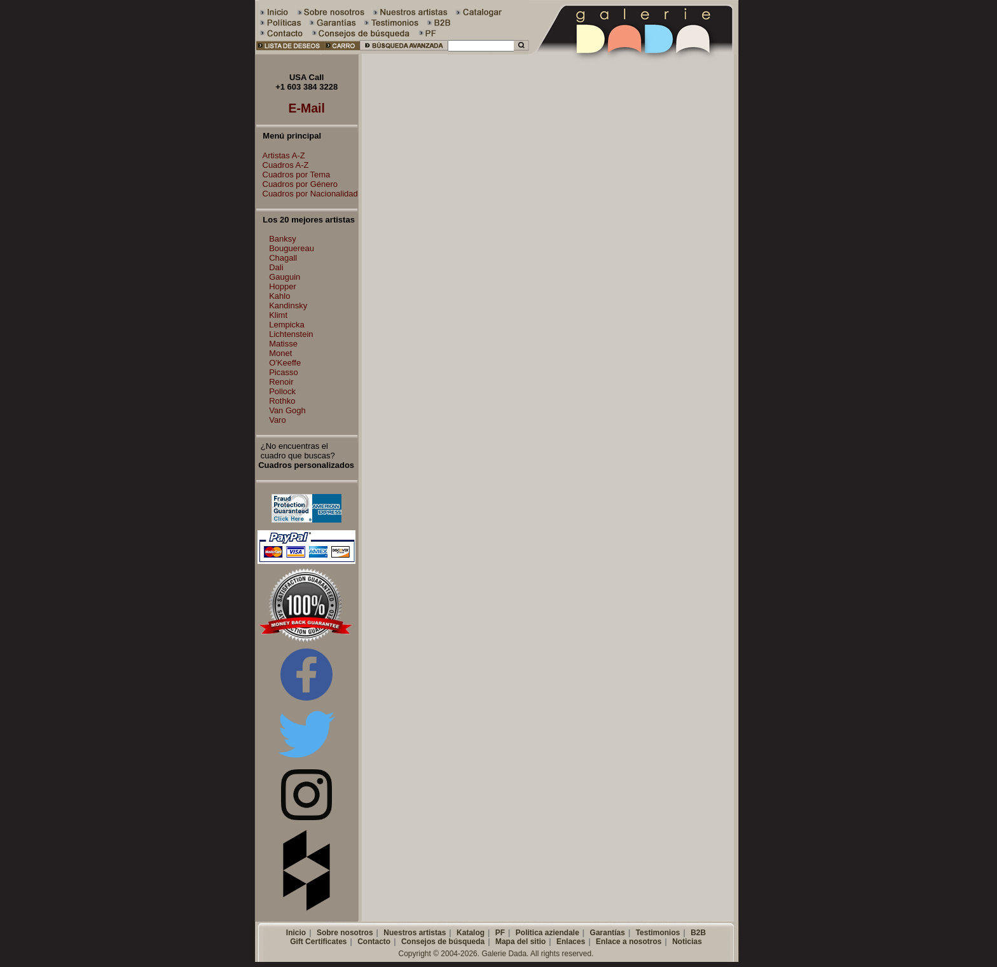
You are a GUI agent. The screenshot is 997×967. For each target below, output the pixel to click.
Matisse (283, 343)
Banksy (282, 238)
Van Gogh (287, 410)
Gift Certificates (318, 941)
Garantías (607, 932)
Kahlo (279, 296)
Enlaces (570, 941)
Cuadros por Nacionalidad (307, 193)
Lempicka (287, 324)
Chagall (283, 258)
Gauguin (284, 277)
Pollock (282, 391)
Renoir (281, 382)
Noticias (687, 941)
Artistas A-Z (280, 155)
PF (500, 932)
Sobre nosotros (345, 932)
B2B (698, 932)
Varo (277, 420)
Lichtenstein (291, 334)
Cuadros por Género (297, 184)
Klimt (278, 315)
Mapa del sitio (520, 941)
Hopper (282, 286)
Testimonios (658, 932)
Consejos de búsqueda (443, 941)
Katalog (471, 932)
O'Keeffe (285, 362)
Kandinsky (288, 305)
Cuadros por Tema (293, 174)
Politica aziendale (547, 932)
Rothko (282, 401)
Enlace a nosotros (628, 941)
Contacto (373, 941)
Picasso (283, 372)
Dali (276, 267)
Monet (280, 353)
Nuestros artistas (414, 932)
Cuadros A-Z (282, 165)
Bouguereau (291, 248)
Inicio (296, 932)
